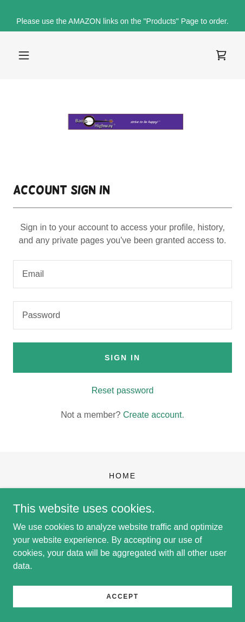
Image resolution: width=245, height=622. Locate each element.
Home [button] (122, 475)
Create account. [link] (153, 414)
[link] (221, 55)
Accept (122, 596)
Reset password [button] (123, 390)
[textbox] (122, 274)
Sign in (122, 357)
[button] (24, 55)
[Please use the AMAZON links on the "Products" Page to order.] (122, 15)
